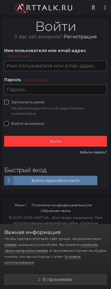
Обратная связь (56, 210)
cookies (10, 244)
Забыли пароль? (93, 152)
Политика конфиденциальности (62, 205)
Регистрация (80, 37)
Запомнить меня (27, 102)
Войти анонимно (27, 123)
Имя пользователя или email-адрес (45, 53)
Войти (55, 141)
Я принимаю (55, 279)
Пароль (26, 79)
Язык (20, 205)
